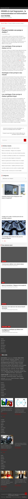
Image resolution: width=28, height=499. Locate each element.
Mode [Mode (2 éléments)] (7, 370)
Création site (3, 394)
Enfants (2, 382)
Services (2, 458)
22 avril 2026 (4, 332)
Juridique (2, 395)
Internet (2, 392)
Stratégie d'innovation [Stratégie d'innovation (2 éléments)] (13, 374)
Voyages (2, 468)
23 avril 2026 (4, 309)
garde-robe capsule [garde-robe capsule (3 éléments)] (13, 365)
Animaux (2, 342)
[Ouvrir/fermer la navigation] (2, 20)
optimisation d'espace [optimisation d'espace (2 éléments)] (9, 371)
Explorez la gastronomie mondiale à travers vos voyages (13, 160)
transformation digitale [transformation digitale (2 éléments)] (11, 376)
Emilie (8, 34)
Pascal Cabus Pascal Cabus (12, 265)
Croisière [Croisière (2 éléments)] (3, 360)
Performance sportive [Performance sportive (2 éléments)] (18, 371)
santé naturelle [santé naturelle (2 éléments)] (19, 372)
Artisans (2, 343)
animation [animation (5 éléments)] (4, 358)
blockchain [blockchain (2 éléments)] (12, 359)
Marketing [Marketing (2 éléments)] (3, 370)
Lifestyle (2, 419)
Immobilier (3, 386)
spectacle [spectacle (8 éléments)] (4, 375)
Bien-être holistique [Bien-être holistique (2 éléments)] (5, 359)
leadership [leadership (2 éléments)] (13, 368)
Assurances (3, 345)
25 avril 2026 (4, 265)
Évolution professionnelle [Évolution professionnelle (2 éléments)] (6, 379)
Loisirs (2, 423)
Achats (2, 338)
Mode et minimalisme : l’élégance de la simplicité (11, 150)
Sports (2, 460)
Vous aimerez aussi (7, 245)
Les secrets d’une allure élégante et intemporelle (11, 158)
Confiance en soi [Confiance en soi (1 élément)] (21, 359)
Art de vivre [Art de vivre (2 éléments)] (10, 358)
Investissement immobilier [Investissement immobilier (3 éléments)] (17, 367)
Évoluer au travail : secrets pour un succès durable (11, 170)
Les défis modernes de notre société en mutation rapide (13, 168)
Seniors (2, 457)
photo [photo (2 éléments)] (25, 371)
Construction (3, 350)
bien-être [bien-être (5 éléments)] (21, 358)
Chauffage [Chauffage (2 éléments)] (17, 359)
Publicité (2, 431)
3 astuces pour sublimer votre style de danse (10, 148)
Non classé (4, 326)
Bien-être (4, 261)
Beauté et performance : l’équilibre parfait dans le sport (12, 165)
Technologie (3, 461)
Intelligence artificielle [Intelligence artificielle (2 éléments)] (5, 366)
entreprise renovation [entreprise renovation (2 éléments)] (18, 362)
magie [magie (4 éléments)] (21, 368)
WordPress (24, 497)
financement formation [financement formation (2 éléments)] (5, 363)
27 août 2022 (4, 34)
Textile (2, 463)
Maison (3, 28)
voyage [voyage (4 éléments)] (22, 378)
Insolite (2, 390)
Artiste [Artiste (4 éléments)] (15, 358)
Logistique (3, 421)
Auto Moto (3, 346)
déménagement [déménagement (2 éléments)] (13, 360)
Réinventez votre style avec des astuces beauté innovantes (13, 153)
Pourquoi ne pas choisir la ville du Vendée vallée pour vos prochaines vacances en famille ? (14, 134)
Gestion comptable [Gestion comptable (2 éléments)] (22, 365)
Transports (3, 466)
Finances (2, 384)
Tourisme (3, 465)
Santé (9, 326)
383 (4, 416)
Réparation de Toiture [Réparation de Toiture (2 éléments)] (10, 372)
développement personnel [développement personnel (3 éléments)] (7, 362)
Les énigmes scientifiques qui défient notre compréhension (13, 155)
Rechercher (25, 140)
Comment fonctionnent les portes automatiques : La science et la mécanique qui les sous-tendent (13, 129)
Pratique (2, 429)
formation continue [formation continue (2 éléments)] (14, 363)
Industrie (2, 387)
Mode (3, 282)
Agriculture (3, 340)
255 (4, 241)
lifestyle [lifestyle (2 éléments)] (17, 368)
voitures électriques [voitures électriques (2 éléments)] (15, 378)
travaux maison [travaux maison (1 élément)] (8, 378)
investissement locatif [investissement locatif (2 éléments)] (5, 368)
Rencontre (3, 432)
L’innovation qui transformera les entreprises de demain (13, 163)
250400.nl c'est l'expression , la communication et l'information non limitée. (14, 13)
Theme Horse (8, 497)
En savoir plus (3, 413)
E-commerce (3, 351)
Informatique (3, 389)
